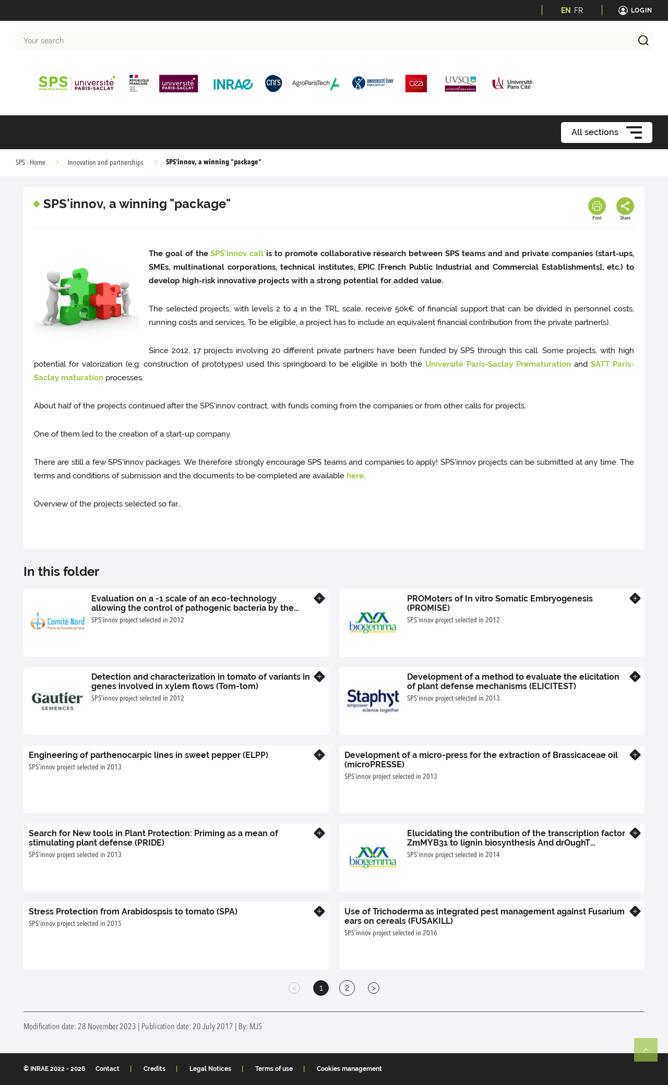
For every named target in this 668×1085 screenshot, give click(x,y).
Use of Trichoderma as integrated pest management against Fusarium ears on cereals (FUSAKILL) (484, 916)
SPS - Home (30, 162)
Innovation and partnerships (106, 162)
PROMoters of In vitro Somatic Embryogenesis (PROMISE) (500, 603)
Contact (108, 1068)
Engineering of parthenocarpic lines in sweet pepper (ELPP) (148, 755)
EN (566, 10)
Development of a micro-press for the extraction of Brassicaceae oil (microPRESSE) (481, 759)
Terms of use (274, 1068)
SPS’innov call (237, 253)
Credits (154, 1068)
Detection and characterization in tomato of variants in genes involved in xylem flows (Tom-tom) (200, 681)
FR (578, 10)
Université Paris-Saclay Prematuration (498, 364)
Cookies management (349, 1068)
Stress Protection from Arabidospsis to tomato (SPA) (133, 912)
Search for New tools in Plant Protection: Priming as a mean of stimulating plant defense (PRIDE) (153, 838)
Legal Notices (210, 1068)
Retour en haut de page (650, 1054)
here (355, 475)
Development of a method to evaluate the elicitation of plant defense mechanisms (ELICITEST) (513, 681)
